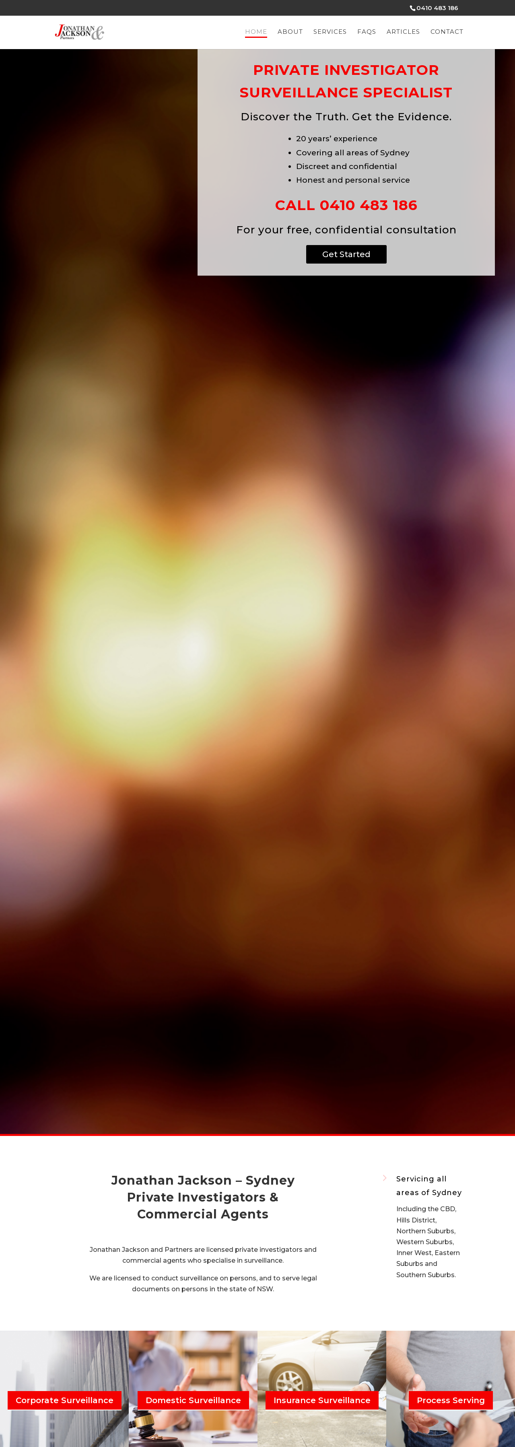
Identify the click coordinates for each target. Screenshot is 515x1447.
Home (256, 32)
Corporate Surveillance (64, 1400)
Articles (403, 32)
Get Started (346, 254)
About (290, 32)
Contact (447, 32)
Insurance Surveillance (322, 1400)
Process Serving (451, 1400)
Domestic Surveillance (193, 1400)
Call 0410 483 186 (346, 205)
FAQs (366, 32)
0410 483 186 (437, 8)
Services (330, 32)
